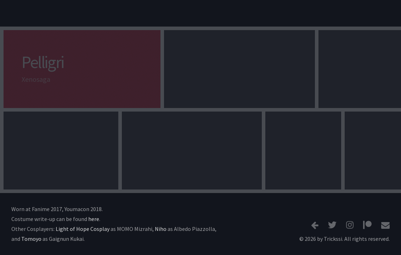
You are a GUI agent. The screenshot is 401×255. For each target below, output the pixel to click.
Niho (160, 228)
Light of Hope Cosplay (82, 228)
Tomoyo (31, 238)
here (93, 218)
